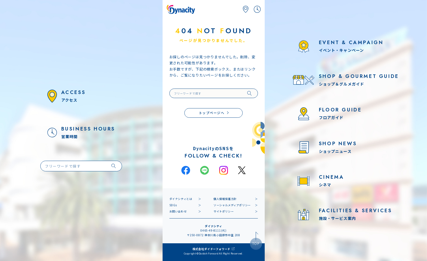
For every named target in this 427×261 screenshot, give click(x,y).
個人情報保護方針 (225, 199)
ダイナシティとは (180, 199)
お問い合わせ (178, 211)
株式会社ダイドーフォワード (211, 249)
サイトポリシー (223, 211)
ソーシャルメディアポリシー (232, 205)
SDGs (173, 205)
